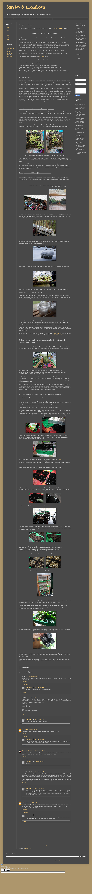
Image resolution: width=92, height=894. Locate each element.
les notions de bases (58, 28)
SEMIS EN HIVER (57, 334)
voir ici (59, 459)
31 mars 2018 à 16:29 (39, 739)
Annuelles (12, 19)
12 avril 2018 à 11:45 (39, 771)
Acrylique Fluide (10, 48)
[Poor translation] (8, 870)
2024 (8, 39)
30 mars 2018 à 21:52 (39, 719)
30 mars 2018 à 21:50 (39, 687)
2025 (8, 40)
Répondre (24, 681)
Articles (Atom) (28, 848)
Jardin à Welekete (25, 7)
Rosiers (32, 19)
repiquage (42, 56)
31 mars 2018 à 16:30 (39, 761)
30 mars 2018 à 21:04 (31, 697)
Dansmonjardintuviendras (28, 750)
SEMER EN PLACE (57, 333)
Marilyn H (24, 729)
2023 (8, 37)
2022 (8, 35)
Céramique (9, 56)
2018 (8, 28)
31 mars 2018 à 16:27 (40, 750)
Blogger (59, 860)
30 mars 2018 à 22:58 (32, 729)
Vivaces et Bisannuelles (22, 19)
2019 (8, 30)
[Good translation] (3, 870)
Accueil (6, 19)
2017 (8, 27)
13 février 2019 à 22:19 (39, 815)
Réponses (26, 684)
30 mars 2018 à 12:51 (34, 676)
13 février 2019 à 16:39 (32, 802)
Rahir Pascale (29, 687)
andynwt (50, 860)
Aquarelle (9, 51)
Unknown (24, 802)
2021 (8, 34)
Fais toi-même (57, 19)
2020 (8, 32)
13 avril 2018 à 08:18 (39, 788)
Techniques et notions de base (43, 19)
